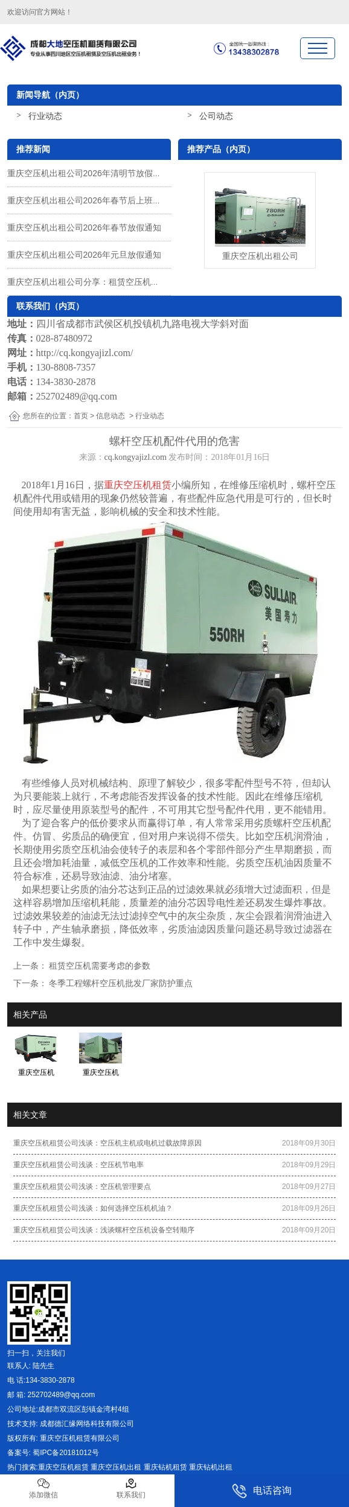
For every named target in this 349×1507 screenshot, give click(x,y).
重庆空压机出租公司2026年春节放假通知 (84, 227)
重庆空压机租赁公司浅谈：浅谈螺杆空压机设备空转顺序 (103, 1230)
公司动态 (216, 116)
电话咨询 (262, 1491)
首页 (81, 416)
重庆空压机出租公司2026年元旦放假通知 (84, 255)
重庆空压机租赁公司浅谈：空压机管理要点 (82, 1186)
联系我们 (131, 1488)
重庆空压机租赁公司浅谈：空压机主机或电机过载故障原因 (107, 1143)
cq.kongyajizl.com (135, 457)
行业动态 (45, 116)
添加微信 (43, 1488)
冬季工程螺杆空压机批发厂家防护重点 (120, 983)
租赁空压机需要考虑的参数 (99, 965)
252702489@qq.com (76, 396)
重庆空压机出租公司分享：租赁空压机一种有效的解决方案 (117, 282)
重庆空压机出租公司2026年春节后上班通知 (88, 200)
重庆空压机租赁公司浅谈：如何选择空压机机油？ (93, 1208)
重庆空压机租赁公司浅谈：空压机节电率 (78, 1165)
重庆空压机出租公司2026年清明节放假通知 (88, 173)
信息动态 (110, 416)
